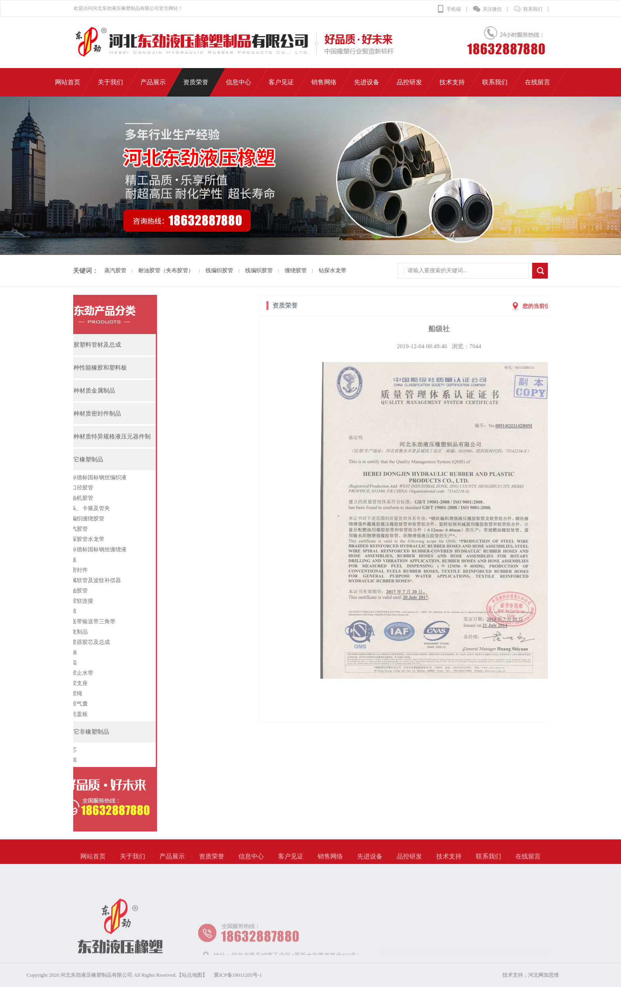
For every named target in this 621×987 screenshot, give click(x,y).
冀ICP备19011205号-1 (145, 975)
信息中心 (251, 866)
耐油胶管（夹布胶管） (151, 270)
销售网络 (330, 866)
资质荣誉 (211, 866)
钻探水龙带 (318, 270)
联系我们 (527, 9)
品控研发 (409, 866)
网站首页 (93, 866)
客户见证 (290, 866)
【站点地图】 (99, 975)
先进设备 (369, 866)
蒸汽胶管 (101, 270)
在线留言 (528, 866)
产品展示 (172, 866)
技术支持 (449, 866)
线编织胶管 (205, 270)
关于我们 (132, 866)
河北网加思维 (566, 975)
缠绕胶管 (281, 270)
